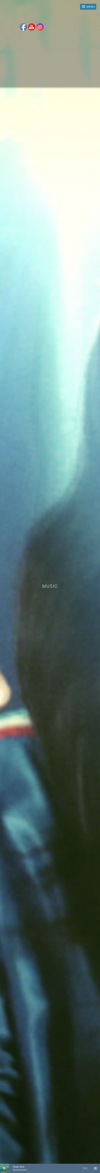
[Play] (5, 1168)
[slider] (50, 1168)
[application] (50, 1168)
